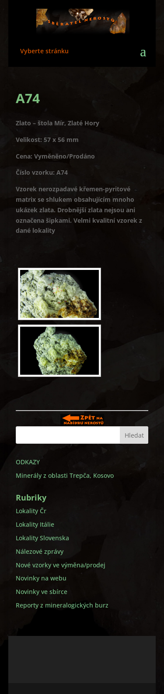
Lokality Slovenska (42, 538)
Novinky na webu (41, 578)
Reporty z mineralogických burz (62, 605)
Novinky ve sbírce (41, 591)
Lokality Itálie (35, 524)
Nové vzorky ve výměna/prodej (60, 565)
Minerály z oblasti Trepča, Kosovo (65, 475)
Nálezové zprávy (39, 551)
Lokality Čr (31, 511)
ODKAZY (28, 462)
